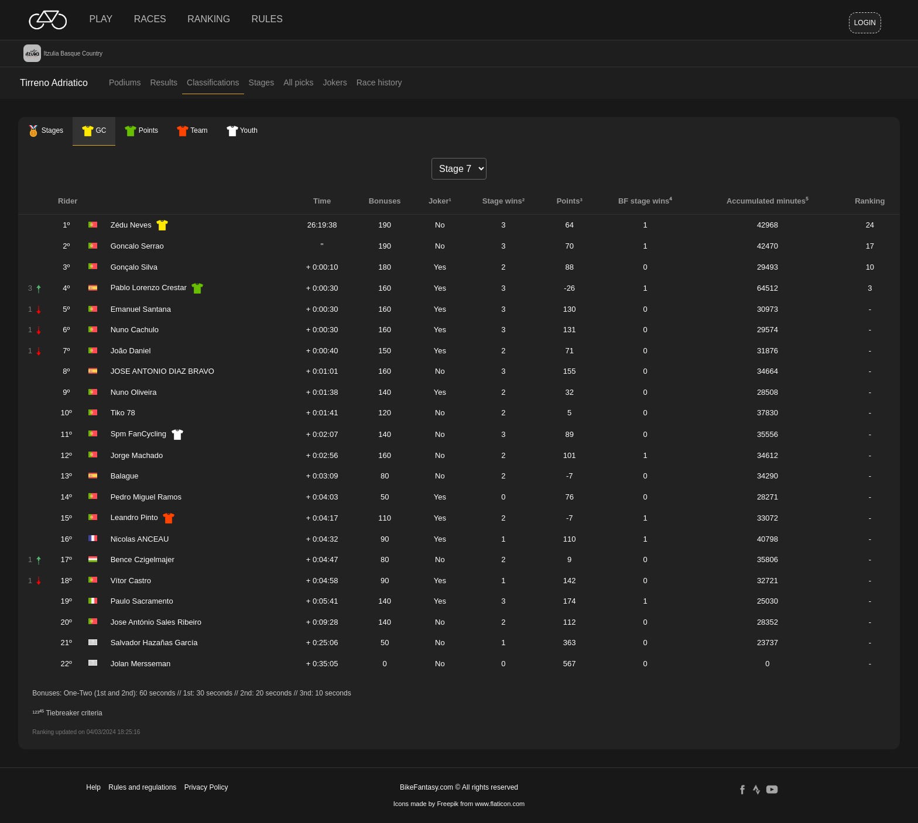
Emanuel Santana (141, 309)
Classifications (213, 82)
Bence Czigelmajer (142, 559)
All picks (298, 82)
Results (163, 82)
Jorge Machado (137, 455)
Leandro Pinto (134, 517)
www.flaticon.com (500, 803)
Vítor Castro (131, 580)
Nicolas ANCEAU (140, 539)
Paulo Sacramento (142, 601)
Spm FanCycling (138, 433)
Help (93, 787)
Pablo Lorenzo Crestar (149, 287)
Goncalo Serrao (137, 246)
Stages (262, 82)
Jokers (335, 82)
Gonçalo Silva (134, 267)
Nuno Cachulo (135, 329)
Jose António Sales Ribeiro (156, 622)
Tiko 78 (123, 412)
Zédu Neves (131, 225)
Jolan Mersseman (141, 663)
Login (865, 23)
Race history (379, 82)
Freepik (447, 803)
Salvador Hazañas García (154, 642)
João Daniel (131, 350)
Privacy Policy (206, 787)
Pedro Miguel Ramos (146, 497)
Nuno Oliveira (134, 392)
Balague (125, 475)
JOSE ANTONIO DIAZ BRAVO (162, 371)
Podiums (125, 82)
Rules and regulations (142, 787)
